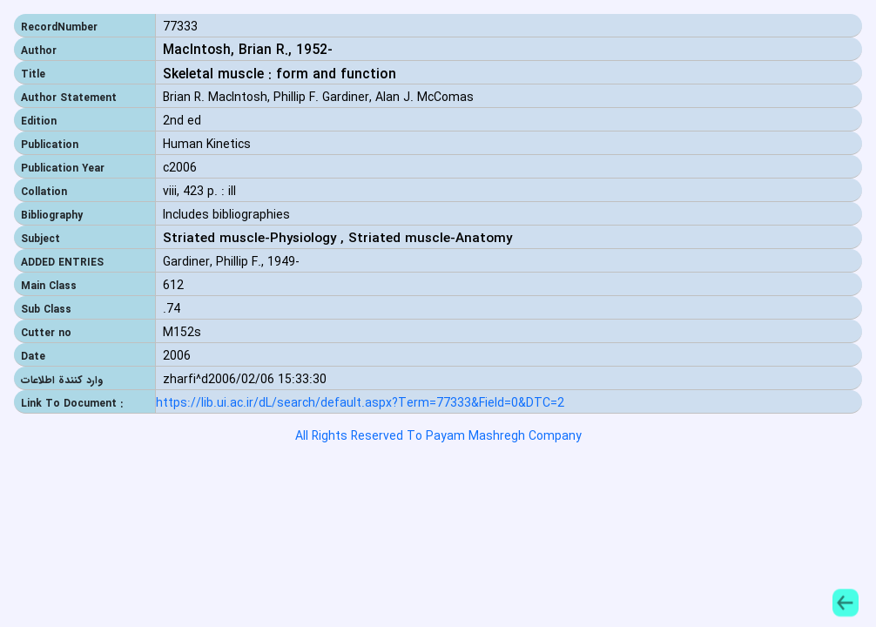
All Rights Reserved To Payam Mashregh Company (438, 436)
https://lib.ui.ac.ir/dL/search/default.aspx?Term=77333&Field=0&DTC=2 (360, 403)
